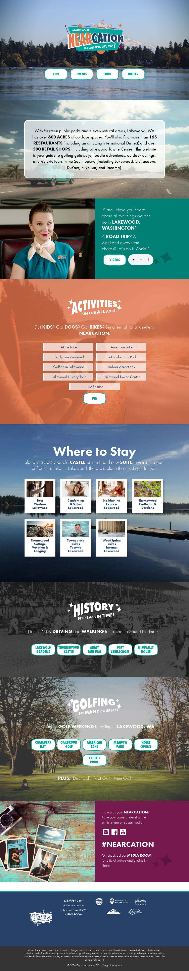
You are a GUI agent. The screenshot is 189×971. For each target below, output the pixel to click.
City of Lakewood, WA (87, 965)
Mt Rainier (95, 386)
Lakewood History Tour (69, 376)
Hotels (133, 73)
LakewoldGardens (43, 649)
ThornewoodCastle (68, 649)
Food (107, 73)
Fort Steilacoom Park (121, 356)
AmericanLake (94, 744)
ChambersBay (43, 744)
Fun (56, 73)
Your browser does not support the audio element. (140, 259)
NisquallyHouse (146, 649)
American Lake (122, 347)
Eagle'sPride (94, 760)
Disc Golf (81, 778)
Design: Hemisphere (112, 965)
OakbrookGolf (68, 744)
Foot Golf (101, 778)
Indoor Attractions (121, 366)
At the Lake (69, 347)
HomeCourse (145, 744)
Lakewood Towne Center (121, 376)
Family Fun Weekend (68, 356)
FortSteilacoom (120, 649)
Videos (114, 259)
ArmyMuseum (94, 649)
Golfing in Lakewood (68, 366)
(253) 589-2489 (73, 900)
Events (82, 73)
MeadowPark (120, 744)
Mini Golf (122, 778)
